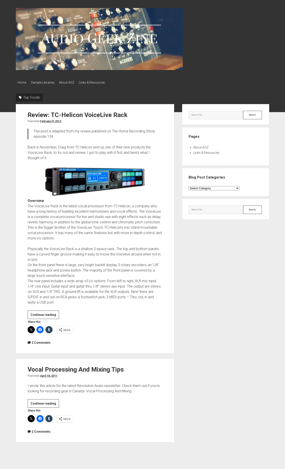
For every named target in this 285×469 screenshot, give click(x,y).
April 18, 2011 (48, 374)
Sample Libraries (44, 82)
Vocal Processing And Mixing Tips (76, 368)
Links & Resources (98, 82)
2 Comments (41, 341)
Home (22, 82)
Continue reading (45, 314)
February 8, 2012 (50, 120)
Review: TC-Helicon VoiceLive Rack (77, 113)
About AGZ (70, 82)
